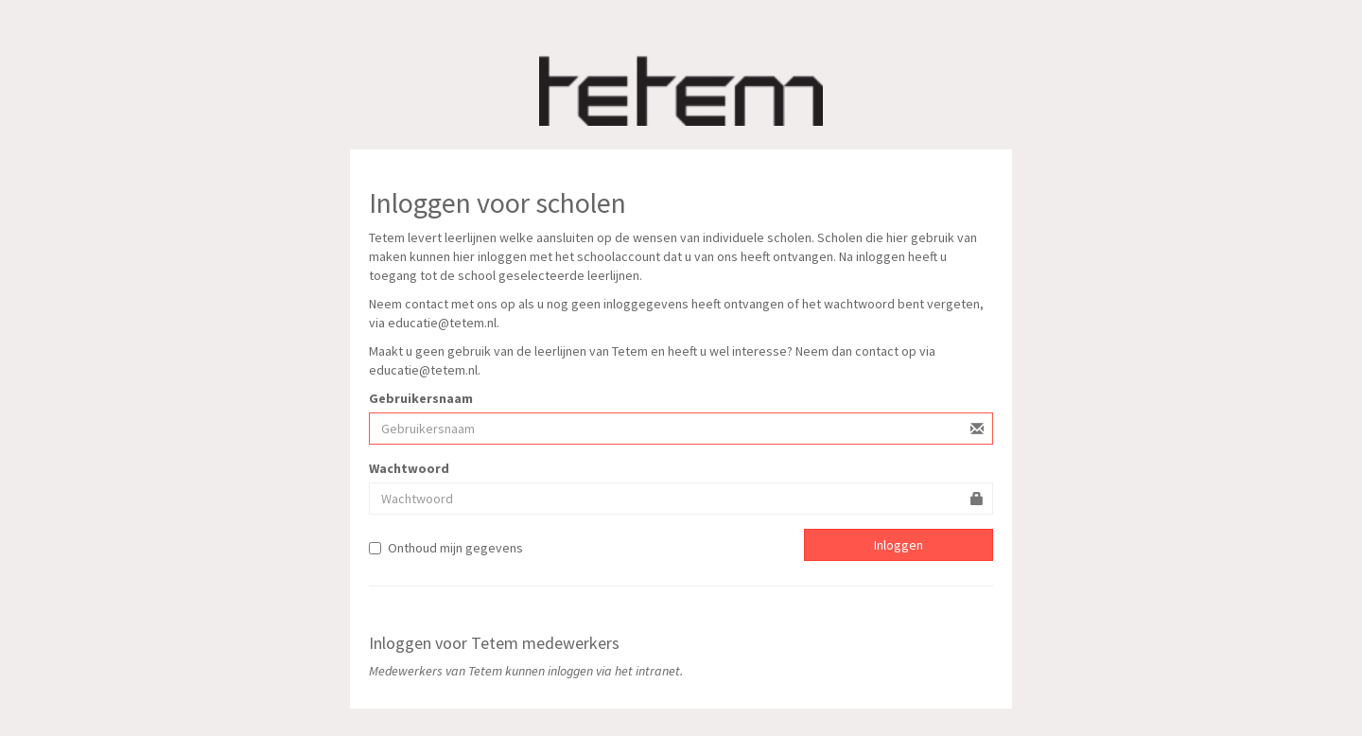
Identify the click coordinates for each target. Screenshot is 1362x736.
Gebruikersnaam (421, 398)
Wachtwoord (409, 468)
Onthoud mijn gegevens (446, 547)
